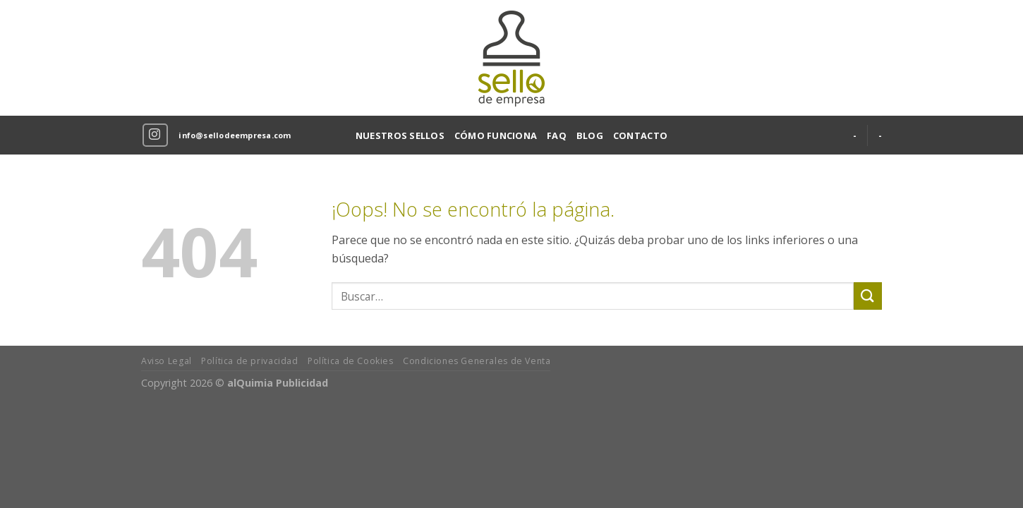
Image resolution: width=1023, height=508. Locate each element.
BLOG (589, 135)
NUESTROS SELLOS (400, 135)
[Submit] (868, 296)
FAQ (557, 135)
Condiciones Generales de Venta (476, 361)
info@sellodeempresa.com (234, 135)
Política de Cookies (351, 361)
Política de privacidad (249, 361)
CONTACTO (640, 135)
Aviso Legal (166, 361)
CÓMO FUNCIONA (495, 135)
